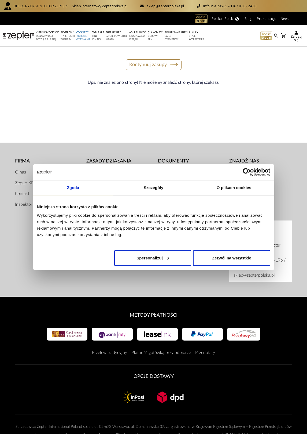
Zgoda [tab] (73, 187)
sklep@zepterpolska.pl (165, 5)
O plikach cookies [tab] (234, 187)
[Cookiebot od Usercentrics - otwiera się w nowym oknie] (246, 172)
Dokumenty (173, 161)
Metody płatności (153, 315)
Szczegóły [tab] (153, 187)
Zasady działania (108, 161)
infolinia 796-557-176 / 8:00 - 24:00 (229, 5)
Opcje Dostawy (154, 376)
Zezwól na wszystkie (231, 257)
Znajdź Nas (244, 161)
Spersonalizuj (152, 257)
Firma (22, 161)
